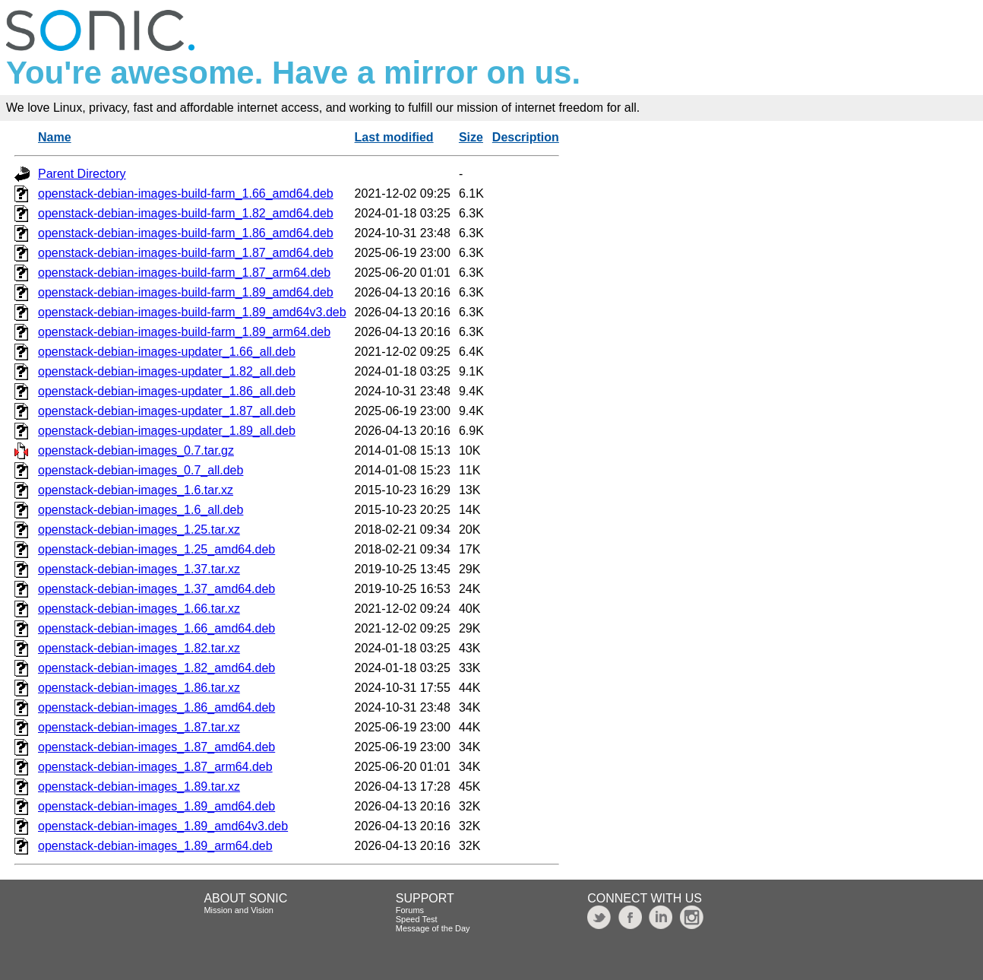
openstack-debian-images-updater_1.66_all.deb (167, 351)
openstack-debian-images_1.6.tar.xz (135, 490)
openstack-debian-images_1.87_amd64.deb (156, 747)
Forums (410, 910)
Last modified (394, 137)
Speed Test (417, 919)
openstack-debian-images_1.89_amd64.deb (156, 806)
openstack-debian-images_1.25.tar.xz (139, 529)
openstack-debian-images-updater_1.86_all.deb (167, 391)
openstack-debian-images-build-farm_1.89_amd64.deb (185, 292)
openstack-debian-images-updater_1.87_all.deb (167, 410)
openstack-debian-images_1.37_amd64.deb (156, 588)
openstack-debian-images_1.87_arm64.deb (155, 766)
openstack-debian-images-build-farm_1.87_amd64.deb (185, 252)
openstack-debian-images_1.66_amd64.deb (156, 628)
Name (54, 137)
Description (525, 137)
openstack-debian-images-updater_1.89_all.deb (167, 430)
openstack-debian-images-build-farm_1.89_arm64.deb (184, 331)
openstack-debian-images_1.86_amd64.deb (156, 707)
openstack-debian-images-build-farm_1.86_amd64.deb (185, 233)
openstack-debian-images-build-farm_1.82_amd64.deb (185, 213)
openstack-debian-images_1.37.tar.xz (139, 569)
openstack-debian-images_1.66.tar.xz (139, 608)
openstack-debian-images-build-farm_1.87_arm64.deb (184, 272)
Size (471, 137)
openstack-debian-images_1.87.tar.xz (139, 727)
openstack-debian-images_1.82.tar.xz (139, 648)
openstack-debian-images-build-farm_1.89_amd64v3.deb (192, 312)
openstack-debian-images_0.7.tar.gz (136, 450)
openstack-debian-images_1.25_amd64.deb (156, 549)
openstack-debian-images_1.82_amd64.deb (156, 667)
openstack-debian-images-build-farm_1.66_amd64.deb (185, 193)
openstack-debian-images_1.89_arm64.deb (155, 845)
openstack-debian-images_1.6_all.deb (140, 509)
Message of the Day (433, 928)
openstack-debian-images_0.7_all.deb (140, 470)
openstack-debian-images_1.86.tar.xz (139, 687)
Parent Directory (82, 173)
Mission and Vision (238, 910)
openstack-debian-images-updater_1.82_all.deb (167, 371)
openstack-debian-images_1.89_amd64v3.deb (163, 826)
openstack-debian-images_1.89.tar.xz (139, 786)
